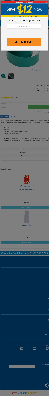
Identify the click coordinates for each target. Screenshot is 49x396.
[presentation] (20, 33)
